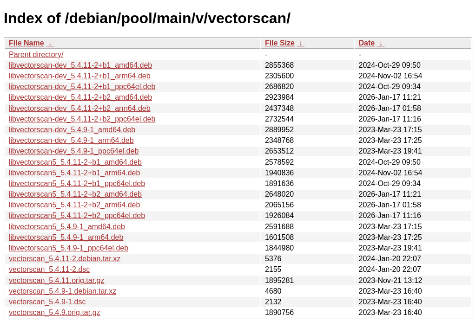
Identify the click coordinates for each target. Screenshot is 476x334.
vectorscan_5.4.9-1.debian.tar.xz (62, 291)
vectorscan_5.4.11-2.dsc (49, 269)
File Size (280, 43)
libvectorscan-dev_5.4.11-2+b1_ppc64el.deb (82, 86)
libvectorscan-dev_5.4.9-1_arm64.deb (71, 140)
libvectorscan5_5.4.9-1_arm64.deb (66, 237)
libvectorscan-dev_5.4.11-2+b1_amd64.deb (80, 65)
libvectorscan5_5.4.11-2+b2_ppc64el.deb (77, 215)
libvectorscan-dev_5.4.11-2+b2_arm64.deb (80, 108)
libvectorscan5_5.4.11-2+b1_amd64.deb (75, 162)
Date (366, 43)
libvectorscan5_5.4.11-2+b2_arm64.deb (74, 205)
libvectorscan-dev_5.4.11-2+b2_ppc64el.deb (82, 119)
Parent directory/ (36, 54)
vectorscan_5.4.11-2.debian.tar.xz (64, 259)
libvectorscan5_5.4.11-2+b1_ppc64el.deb (77, 183)
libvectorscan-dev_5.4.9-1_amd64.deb (72, 130)
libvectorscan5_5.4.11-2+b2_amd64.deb (75, 194)
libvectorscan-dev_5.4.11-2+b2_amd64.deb (80, 97)
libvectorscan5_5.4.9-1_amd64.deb (67, 227)
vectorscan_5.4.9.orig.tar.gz (54, 312)
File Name (26, 43)
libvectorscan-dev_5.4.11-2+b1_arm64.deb (80, 76)
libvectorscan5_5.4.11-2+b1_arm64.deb (74, 173)
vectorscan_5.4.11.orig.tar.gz (56, 280)
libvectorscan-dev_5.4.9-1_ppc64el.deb (74, 151)
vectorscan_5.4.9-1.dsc (47, 302)
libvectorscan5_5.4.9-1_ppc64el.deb (68, 248)
